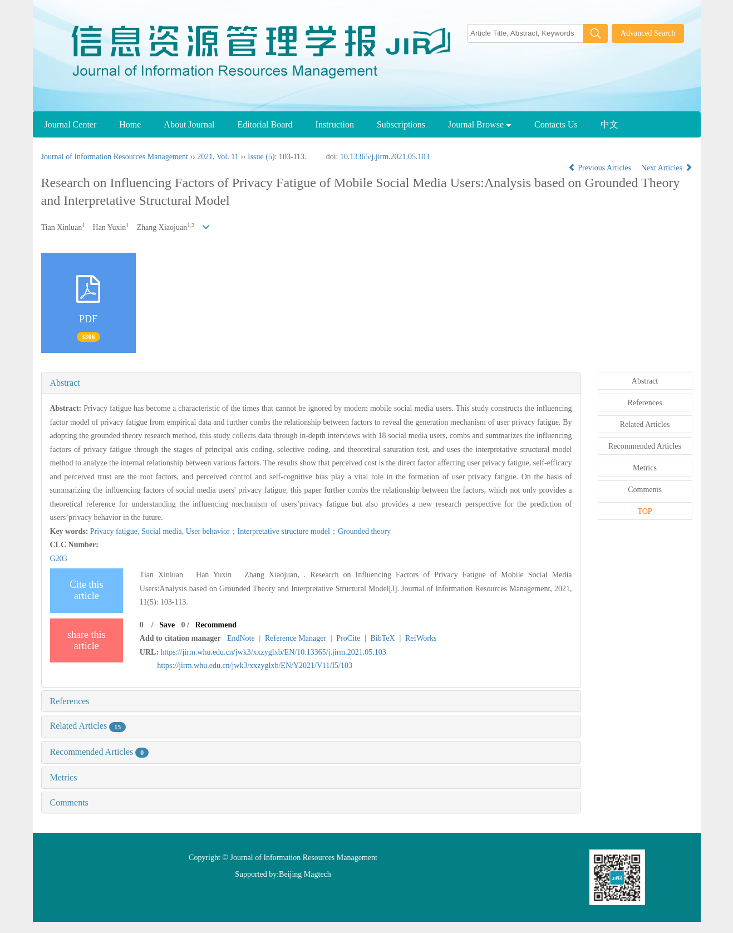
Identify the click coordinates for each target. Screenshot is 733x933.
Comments (69, 802)
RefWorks (420, 638)
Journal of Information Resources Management (114, 157)
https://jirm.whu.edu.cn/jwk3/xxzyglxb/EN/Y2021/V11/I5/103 (254, 665)
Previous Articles (600, 168)
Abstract (65, 382)
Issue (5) (261, 157)
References (70, 701)
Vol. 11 (228, 157)
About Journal (189, 124)
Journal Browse (479, 124)
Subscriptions (401, 124)
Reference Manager (295, 638)
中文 (609, 124)
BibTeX (382, 638)
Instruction (335, 124)
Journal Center (71, 124)
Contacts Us (556, 124)
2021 (205, 157)
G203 (58, 558)
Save (167, 625)
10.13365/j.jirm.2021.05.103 (385, 157)
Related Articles (88, 725)
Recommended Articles (99, 752)
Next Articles (666, 168)
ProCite (348, 638)
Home (130, 124)
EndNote (241, 638)
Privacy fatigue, (115, 531)
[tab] (311, 383)
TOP (644, 511)
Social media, (163, 531)
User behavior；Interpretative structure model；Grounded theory (288, 531)
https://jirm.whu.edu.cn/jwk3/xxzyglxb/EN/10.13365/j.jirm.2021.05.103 (273, 652)
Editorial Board (264, 124)
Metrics (63, 777)
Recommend (216, 625)
